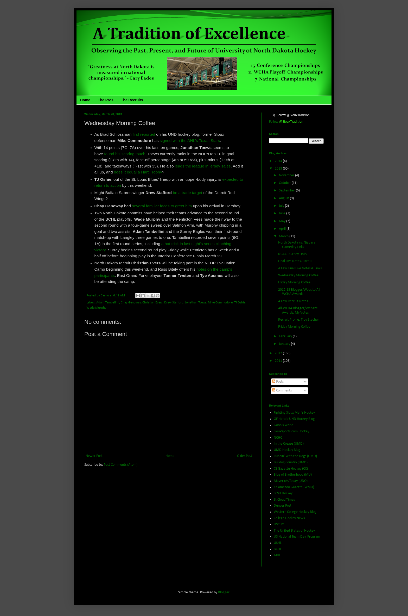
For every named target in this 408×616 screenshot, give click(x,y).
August (284, 198)
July (282, 206)
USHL (278, 543)
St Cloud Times (284, 500)
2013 (279, 169)
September (287, 190)
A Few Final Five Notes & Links (300, 268)
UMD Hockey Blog (287, 450)
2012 (279, 353)
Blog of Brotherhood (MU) (293, 475)
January (285, 344)
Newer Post (94, 456)
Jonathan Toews (195, 302)
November (287, 175)
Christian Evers (152, 302)
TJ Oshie (239, 302)
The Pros (105, 100)
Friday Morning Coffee (294, 282)
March (284, 236)
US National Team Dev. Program (297, 537)
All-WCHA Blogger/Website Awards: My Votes (298, 310)
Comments (282, 391)
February (286, 336)
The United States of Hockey (294, 531)
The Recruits (132, 100)
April (282, 229)
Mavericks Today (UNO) (291, 481)
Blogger (223, 592)
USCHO (279, 524)
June (282, 213)
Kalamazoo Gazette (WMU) (294, 487)
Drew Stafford (173, 302)
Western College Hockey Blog (295, 512)
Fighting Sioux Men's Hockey (294, 413)
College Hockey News (289, 518)
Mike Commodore (220, 302)
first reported (144, 134)
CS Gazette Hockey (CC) (291, 469)
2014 (279, 161)
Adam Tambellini (107, 302)
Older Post (244, 456)
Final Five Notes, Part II (295, 261)
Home (85, 100)
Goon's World (283, 425)
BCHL (278, 549)
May (282, 221)
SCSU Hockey (283, 493)
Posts (278, 382)
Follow (286, 122)
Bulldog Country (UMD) (291, 462)
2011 (279, 361)
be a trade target (187, 192)
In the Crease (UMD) (289, 444)
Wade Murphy (96, 307)
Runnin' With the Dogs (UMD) (295, 456)
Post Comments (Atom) (120, 465)
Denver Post (282, 506)
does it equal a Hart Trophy (138, 172)
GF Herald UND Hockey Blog (294, 419)
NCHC (278, 438)
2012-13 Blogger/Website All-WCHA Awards (299, 292)
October (285, 183)
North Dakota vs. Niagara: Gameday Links (297, 245)
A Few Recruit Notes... (294, 301)
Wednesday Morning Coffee (298, 275)
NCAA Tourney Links (292, 254)
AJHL (277, 555)
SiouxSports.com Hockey (291, 431)
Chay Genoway (131, 302)
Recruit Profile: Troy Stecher (298, 320)
